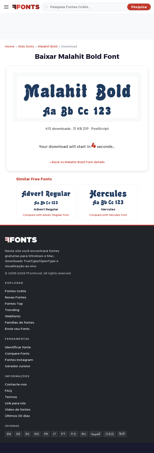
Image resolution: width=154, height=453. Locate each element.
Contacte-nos (16, 384)
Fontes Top (14, 304)
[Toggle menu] (6, 7)
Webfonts (12, 316)
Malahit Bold (47, 46)
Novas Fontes (15, 297)
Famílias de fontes (19, 322)
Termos (11, 397)
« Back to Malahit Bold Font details (77, 162)
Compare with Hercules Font (108, 214)
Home (9, 46)
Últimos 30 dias (17, 416)
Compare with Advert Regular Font (46, 214)
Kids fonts (26, 46)
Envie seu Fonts (17, 329)
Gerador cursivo (17, 366)
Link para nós (15, 403)
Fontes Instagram (19, 360)
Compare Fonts (17, 353)
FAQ (8, 391)
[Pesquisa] (97, 7)
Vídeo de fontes (17, 409)
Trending (12, 310)
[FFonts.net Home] (26, 6)
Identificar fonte (18, 347)
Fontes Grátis (15, 291)
